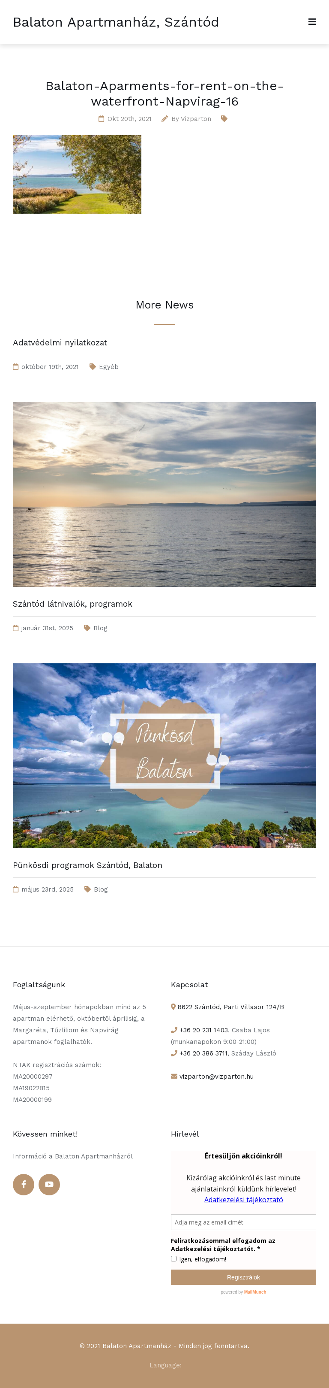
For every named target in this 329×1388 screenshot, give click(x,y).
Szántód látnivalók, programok (72, 604)
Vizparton (196, 119)
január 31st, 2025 (47, 628)
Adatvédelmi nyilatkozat (60, 343)
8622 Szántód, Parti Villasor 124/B (230, 1007)
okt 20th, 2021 (130, 119)
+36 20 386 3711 (202, 1053)
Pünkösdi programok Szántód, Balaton (87, 865)
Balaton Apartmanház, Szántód (116, 22)
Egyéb (109, 367)
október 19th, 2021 (50, 367)
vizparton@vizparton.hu (215, 1076)
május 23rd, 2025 (47, 889)
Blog (100, 628)
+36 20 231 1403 (202, 1030)
